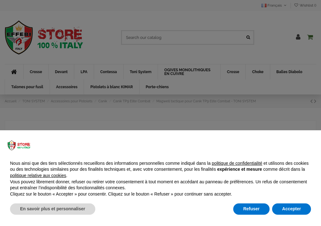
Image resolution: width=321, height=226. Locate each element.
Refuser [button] (251, 208)
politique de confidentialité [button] (237, 163)
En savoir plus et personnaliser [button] (52, 208)
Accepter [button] (291, 208)
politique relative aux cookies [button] (38, 175)
